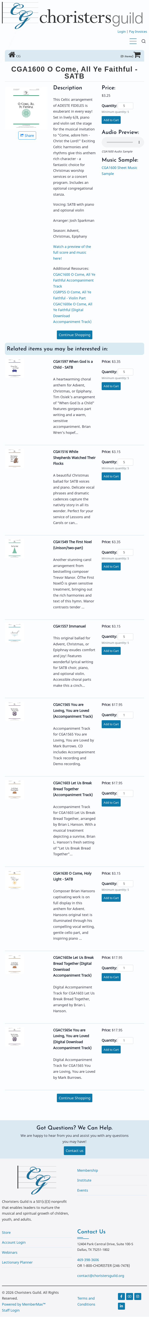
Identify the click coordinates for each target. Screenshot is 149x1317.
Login (122, 31)
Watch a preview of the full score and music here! (72, 252)
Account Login (14, 1242)
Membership (87, 1170)
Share (27, 135)
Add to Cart (112, 120)
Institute (84, 1180)
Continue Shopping (74, 335)
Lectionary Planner (17, 1262)
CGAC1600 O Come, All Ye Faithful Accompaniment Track (74, 280)
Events (82, 1190)
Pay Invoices (138, 31)
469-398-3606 (88, 1260)
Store (6, 1232)
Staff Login (11, 1310)
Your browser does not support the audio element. (123, 142)
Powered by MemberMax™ (24, 1304)
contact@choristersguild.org (100, 1276)
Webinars (9, 1252)
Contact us (74, 1151)
